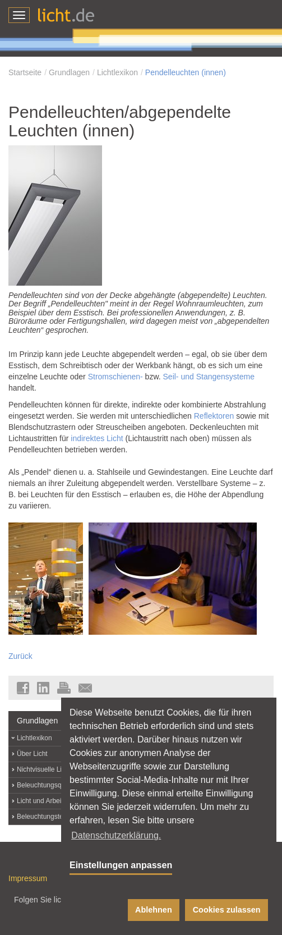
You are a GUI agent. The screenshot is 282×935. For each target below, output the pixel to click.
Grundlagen (69, 72)
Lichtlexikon (117, 72)
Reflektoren (214, 415)
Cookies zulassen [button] (227, 909)
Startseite (24, 72)
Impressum (27, 878)
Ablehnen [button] (153, 909)
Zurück (20, 656)
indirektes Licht (97, 438)
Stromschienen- (115, 376)
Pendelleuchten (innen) (185, 72)
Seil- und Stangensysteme (209, 376)
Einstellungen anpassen (121, 865)
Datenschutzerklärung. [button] (116, 835)
